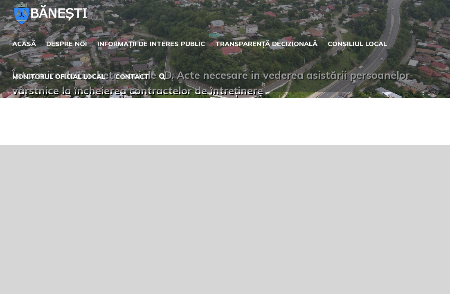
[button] (169, 75)
